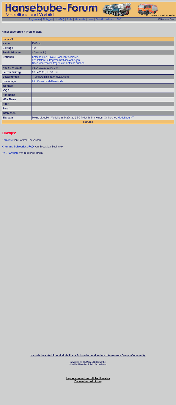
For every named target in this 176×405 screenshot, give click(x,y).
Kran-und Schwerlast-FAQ (18, 146)
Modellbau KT (126, 117)
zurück (88, 122)
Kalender (110, 19)
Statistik (99, 19)
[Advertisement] (88, 188)
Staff (119, 19)
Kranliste (7, 140)
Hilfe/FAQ (59, 19)
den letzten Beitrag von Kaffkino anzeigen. (56, 60)
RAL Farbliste (10, 153)
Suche (69, 19)
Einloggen (47, 19)
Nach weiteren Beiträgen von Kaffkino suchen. (58, 63)
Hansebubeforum (12, 31)
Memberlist (80, 19)
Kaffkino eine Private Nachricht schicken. (55, 57)
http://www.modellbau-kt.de (47, 81)
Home (91, 19)
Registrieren (35, 19)
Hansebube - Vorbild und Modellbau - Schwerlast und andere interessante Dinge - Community (87, 355)
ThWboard (88, 362)
